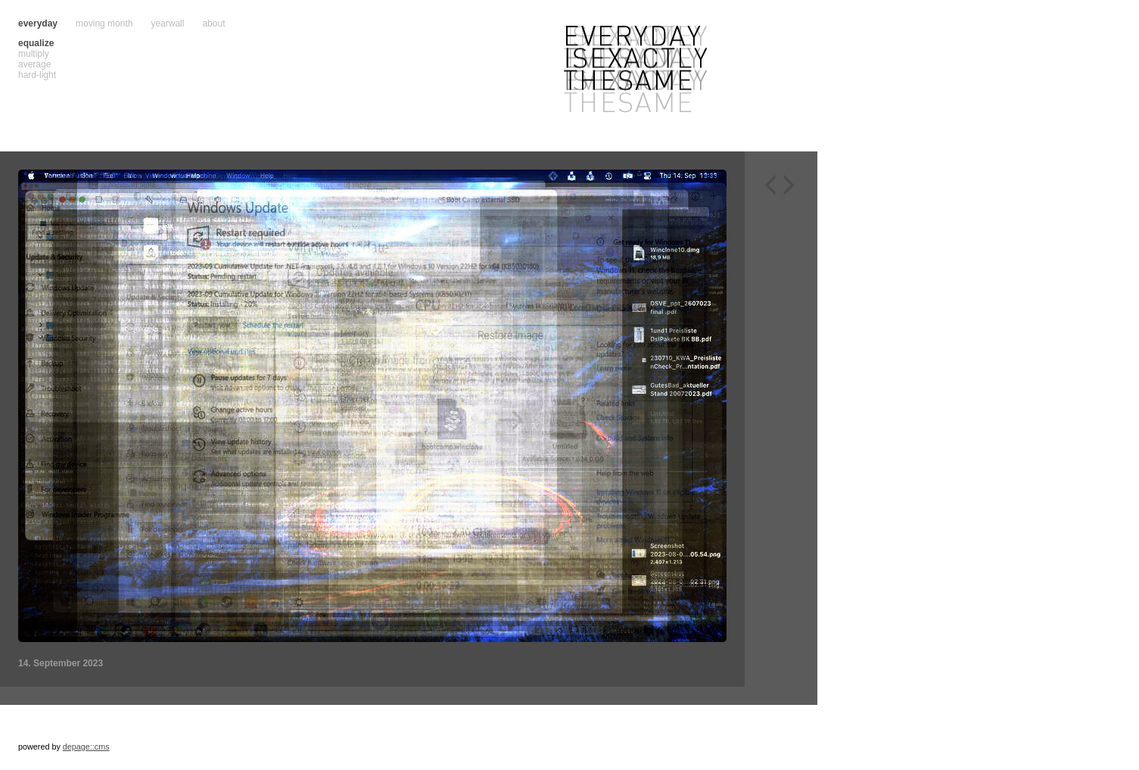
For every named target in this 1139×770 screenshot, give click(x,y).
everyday (38, 23)
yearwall (167, 23)
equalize (36, 43)
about (213, 23)
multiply (33, 53)
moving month (104, 23)
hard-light (37, 75)
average (34, 64)
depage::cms (86, 746)
